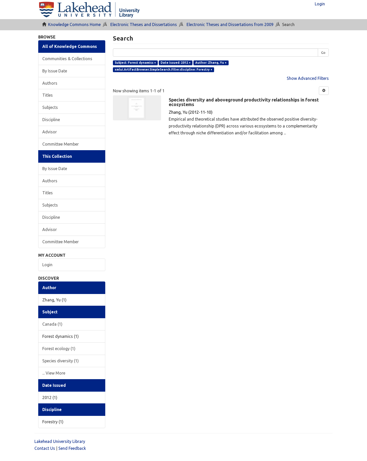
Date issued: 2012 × (176, 62)
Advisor (49, 132)
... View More (53, 373)
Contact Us (44, 448)
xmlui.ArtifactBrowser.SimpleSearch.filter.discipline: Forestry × (163, 69)
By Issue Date (54, 71)
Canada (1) (52, 324)
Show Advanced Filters (308, 78)
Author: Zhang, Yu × (211, 62)
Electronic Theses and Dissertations (143, 24)
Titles (47, 95)
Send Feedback (72, 448)
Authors (49, 83)
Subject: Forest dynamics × (135, 62)
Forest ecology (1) (58, 348)
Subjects (50, 107)
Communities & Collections (67, 58)
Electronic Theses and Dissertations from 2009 (230, 24)
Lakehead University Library (59, 441)
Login (47, 264)
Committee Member (60, 144)
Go (323, 52)
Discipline (51, 119)
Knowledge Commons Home (74, 24)
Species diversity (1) (60, 360)
